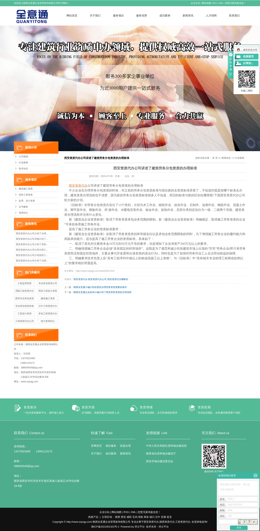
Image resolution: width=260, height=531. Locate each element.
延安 (169, 516)
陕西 (117, 516)
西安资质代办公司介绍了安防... (32, 244)
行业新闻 (23, 162)
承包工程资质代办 (47, 313)
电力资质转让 (48, 321)
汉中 (157, 516)
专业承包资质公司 (47, 283)
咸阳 (129, 516)
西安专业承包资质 (24, 298)
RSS (215, 3)
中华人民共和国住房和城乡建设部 (166, 445)
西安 (123, 516)
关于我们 (95, 15)
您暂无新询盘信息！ (235, 3)
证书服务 (23, 206)
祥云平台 (140, 526)
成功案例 (164, 15)
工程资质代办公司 (24, 321)
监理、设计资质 (27, 200)
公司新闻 (23, 156)
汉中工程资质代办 (47, 306)
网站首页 (72, 15)
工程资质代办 (182, 521)
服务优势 (141, 15)
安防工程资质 (26, 194)
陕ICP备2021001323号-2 (105, 526)
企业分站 (195, 3)
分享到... (248, 63)
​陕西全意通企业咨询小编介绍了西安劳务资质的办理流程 (103, 292)
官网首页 (96, 445)
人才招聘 (211, 15)
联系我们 (234, 15)
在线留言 (248, 56)
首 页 (214, 158)
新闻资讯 (188, 15)
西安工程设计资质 (47, 291)
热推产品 (93, 516)
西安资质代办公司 (97, 279)
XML (220, 3)
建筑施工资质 (26, 188)
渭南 (140, 516)
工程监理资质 (25, 283)
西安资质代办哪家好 (117, 279)
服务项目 (118, 15)
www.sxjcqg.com (29, 381)
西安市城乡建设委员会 (159, 461)
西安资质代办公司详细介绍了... (32, 239)
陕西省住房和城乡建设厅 (161, 453)
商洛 (146, 516)
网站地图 (206, 3)
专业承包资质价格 (24, 306)
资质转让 (23, 212)
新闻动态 (226, 158)
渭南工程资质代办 (24, 291)
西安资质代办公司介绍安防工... (32, 255)
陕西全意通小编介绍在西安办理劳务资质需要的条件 (100, 287)
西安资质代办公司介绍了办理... (32, 233)
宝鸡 (134, 516)
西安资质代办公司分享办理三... (32, 249)
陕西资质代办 (167, 521)
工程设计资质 (25, 313)
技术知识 (23, 168)
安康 (163, 516)
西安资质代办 (80, 279)
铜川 (152, 516)
